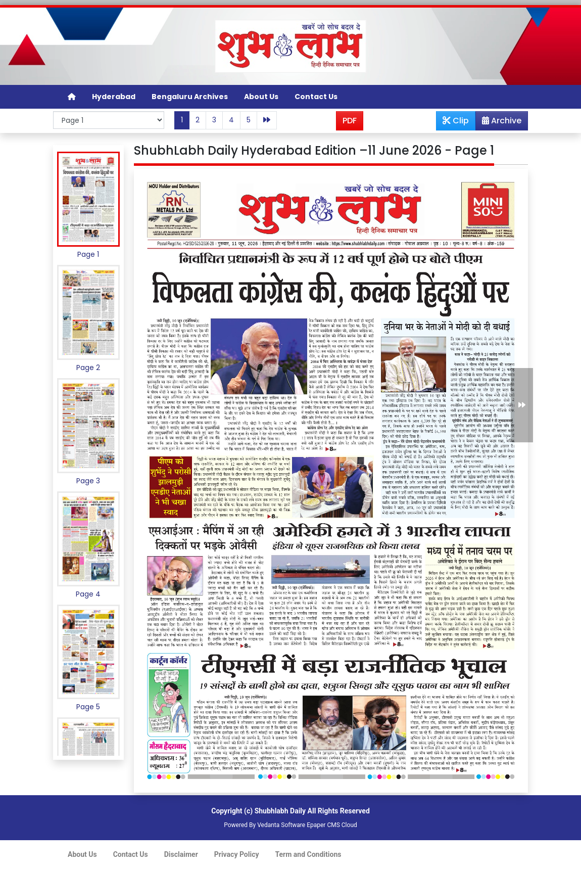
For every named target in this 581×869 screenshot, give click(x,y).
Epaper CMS (323, 825)
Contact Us (316, 97)
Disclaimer (181, 854)
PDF (350, 120)
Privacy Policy (236, 854)
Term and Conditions (308, 854)
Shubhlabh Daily (280, 811)
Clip (456, 120)
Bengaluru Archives (190, 97)
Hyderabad (113, 97)
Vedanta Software (281, 825)
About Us (261, 97)
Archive (498, 122)
